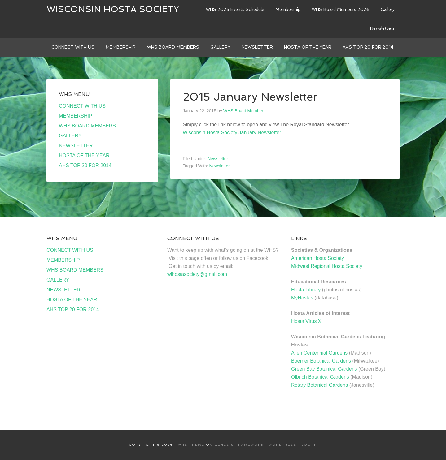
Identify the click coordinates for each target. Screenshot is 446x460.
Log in (309, 444)
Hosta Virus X (306, 321)
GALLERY (70, 135)
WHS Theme (191, 444)
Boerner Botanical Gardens (321, 360)
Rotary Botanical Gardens (319, 385)
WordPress (283, 444)
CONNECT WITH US (82, 106)
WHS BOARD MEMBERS (87, 125)
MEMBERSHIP (75, 115)
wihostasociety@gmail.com (197, 274)
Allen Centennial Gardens (319, 352)
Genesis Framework (239, 444)
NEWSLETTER (76, 145)
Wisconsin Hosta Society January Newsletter (232, 132)
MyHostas (302, 297)
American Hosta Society (317, 258)
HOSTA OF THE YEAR (84, 155)
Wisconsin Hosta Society (112, 9)
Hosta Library (306, 289)
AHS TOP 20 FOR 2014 (85, 165)
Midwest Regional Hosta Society (326, 266)
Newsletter (218, 158)
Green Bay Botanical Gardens (324, 369)
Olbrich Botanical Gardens (320, 377)
